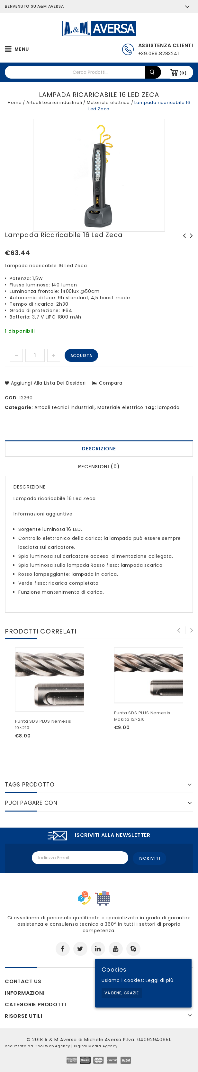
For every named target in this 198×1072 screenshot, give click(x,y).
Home (15, 102)
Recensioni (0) (99, 466)
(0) (183, 73)
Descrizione (99, 448)
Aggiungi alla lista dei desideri (47, 383)
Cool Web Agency (52, 1045)
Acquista (81, 355)
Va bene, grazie (121, 993)
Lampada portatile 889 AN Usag (189, 242)
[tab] (99, 449)
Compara (110, 383)
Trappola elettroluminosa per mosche (182, 242)
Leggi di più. (160, 980)
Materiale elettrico (108, 102)
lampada (169, 407)
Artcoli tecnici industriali (54, 102)
